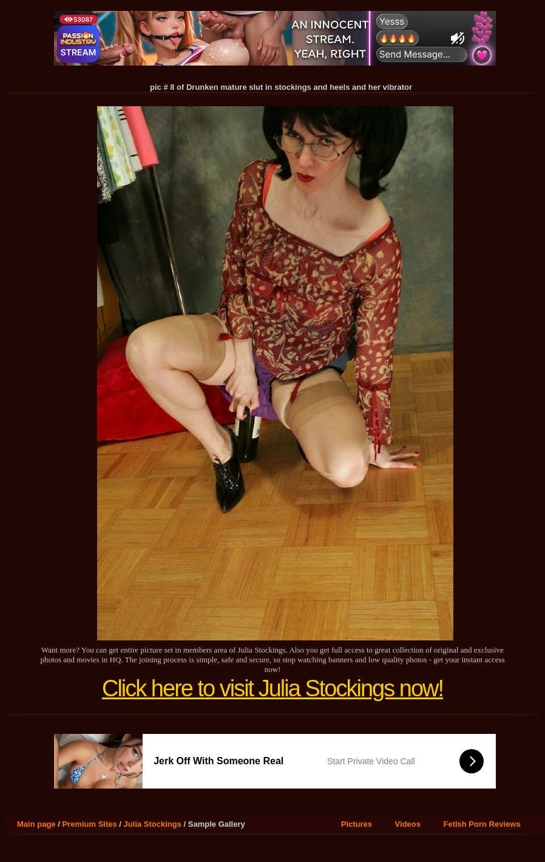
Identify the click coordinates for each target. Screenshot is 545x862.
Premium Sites (89, 824)
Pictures (356, 824)
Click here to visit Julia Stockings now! (272, 688)
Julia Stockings (152, 824)
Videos (408, 824)
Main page (36, 824)
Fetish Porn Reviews (481, 824)
